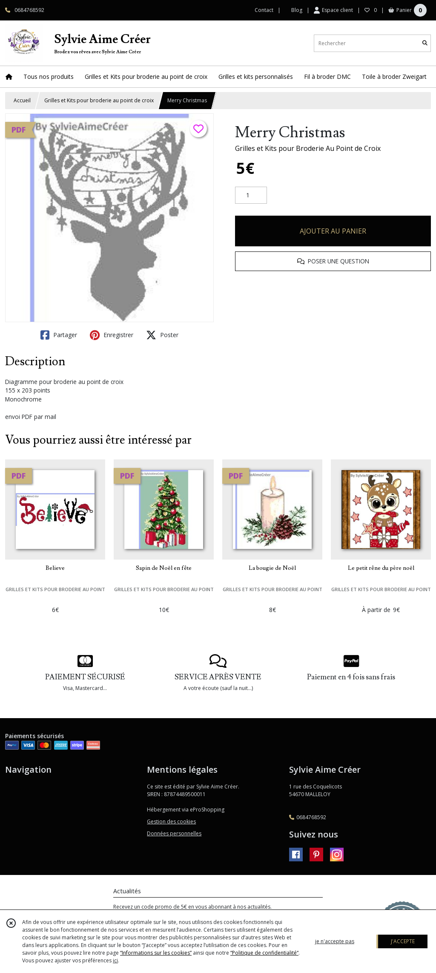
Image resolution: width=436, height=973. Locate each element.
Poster (162, 335)
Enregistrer (111, 335)
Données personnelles (174, 833)
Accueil (22, 100)
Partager (58, 335)
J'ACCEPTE (403, 941)
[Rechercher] (424, 43)
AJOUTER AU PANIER (333, 231)
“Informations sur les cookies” (156, 952)
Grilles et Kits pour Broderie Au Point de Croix (308, 148)
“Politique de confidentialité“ (264, 952)
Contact (264, 10)
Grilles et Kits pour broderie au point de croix (99, 100)
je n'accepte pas (334, 941)
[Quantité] (251, 195)
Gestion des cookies (171, 821)
